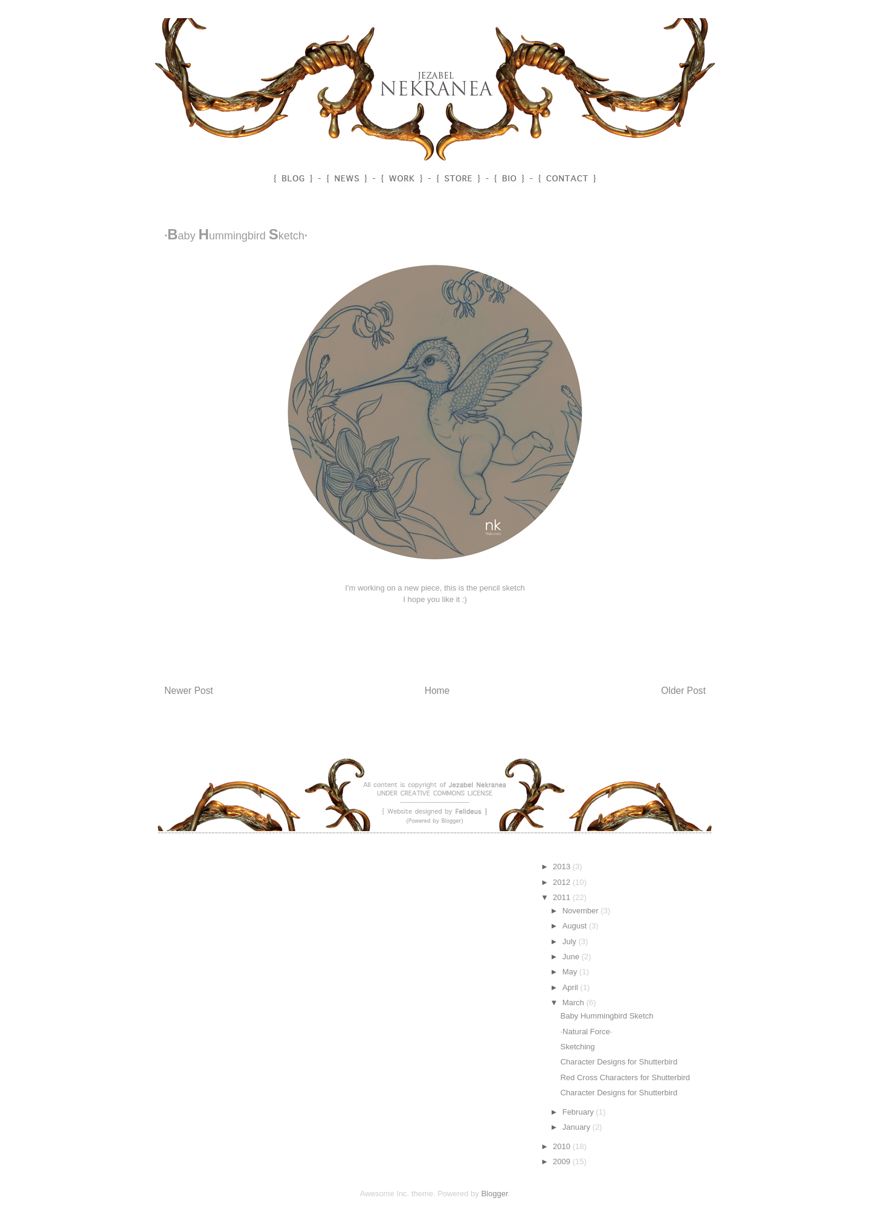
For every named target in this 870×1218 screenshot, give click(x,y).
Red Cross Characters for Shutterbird (625, 1077)
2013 (563, 866)
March (574, 1002)
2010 (563, 1146)
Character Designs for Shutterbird (618, 1061)
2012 (563, 882)
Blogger (494, 1193)
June (572, 956)
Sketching (577, 1046)
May (570, 971)
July (570, 941)
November (581, 910)
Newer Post (188, 690)
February (579, 1111)
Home (437, 690)
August (575, 925)
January (577, 1127)
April (571, 987)
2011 (563, 897)
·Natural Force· (586, 1031)
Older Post (683, 690)
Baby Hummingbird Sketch (606, 1015)
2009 (563, 1161)
